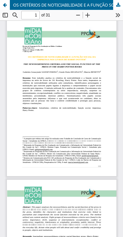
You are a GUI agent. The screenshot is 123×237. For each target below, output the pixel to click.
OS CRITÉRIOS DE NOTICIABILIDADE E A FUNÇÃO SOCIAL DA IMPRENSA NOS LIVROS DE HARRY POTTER (68, 5)
